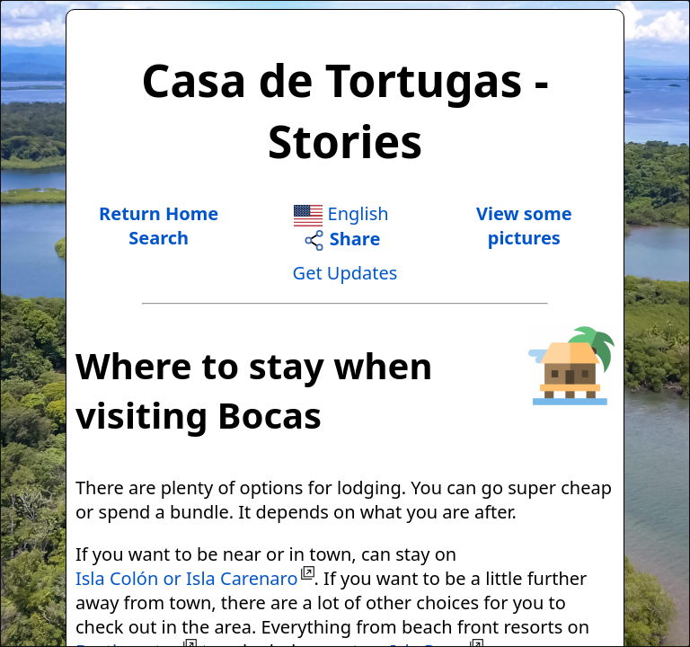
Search (158, 238)
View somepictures (524, 225)
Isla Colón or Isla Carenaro (186, 578)
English (341, 213)
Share (342, 238)
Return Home (158, 213)
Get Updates (345, 273)
